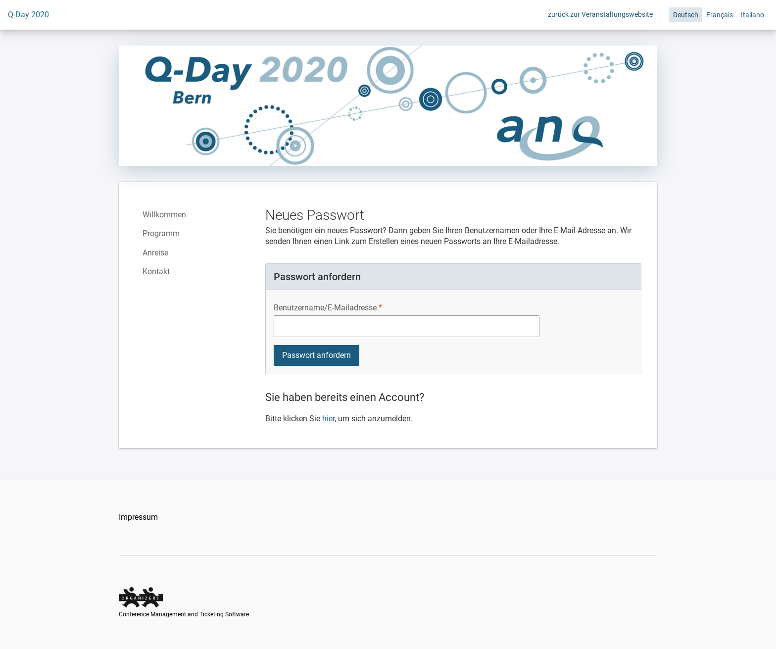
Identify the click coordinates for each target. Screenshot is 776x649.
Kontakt (156, 271)
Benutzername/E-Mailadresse (325, 307)
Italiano (752, 15)
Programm (161, 233)
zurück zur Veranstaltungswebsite (600, 14)
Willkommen (164, 214)
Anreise (155, 252)
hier (328, 418)
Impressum (138, 517)
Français (719, 15)
